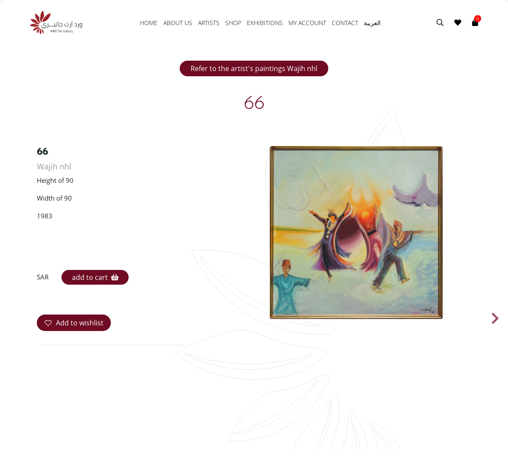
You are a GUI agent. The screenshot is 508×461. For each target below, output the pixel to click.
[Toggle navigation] (483, 22)
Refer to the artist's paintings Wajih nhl (254, 68)
